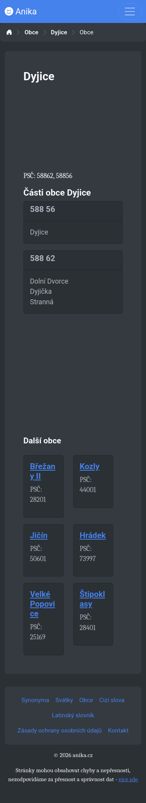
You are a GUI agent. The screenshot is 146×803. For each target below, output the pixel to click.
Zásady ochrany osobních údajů (60, 730)
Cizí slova (112, 700)
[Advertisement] (73, 125)
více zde (128, 779)
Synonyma (35, 700)
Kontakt (118, 730)
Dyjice (59, 32)
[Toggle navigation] (129, 11)
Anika (21, 11)
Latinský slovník (73, 715)
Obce (32, 32)
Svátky (64, 700)
